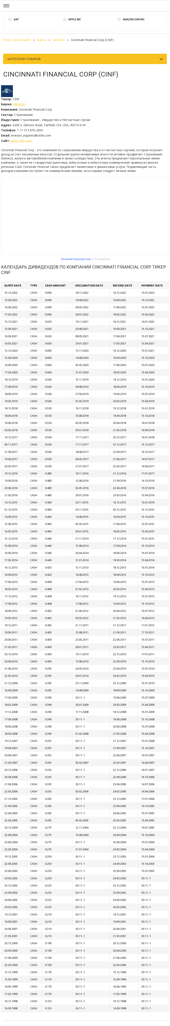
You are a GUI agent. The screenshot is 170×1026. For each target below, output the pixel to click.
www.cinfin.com (21, 141)
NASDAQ (58, 40)
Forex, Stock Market (17, 40)
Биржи (41, 40)
